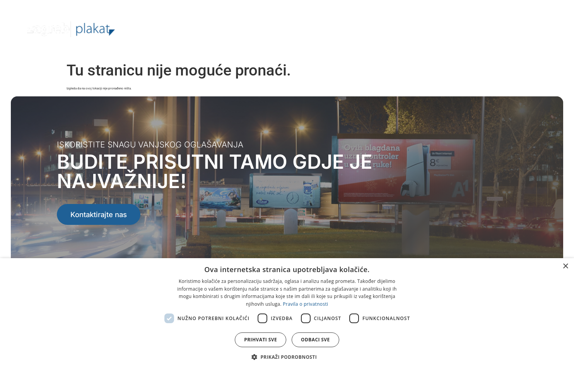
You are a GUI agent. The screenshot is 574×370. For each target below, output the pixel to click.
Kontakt (525, 29)
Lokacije (355, 29)
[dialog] (287, 314)
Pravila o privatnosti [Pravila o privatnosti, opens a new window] (305, 304)
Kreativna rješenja (407, 29)
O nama (273, 29)
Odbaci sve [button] (315, 339)
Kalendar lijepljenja (473, 29)
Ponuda (313, 29)
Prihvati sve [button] (260, 339)
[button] (287, 357)
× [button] (565, 266)
